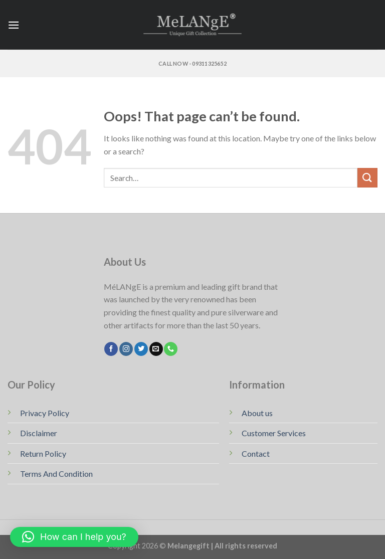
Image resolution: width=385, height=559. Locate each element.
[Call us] (170, 349)
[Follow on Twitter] (141, 349)
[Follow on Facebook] (111, 349)
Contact (256, 453)
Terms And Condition (56, 473)
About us (257, 413)
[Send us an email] (156, 349)
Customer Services (274, 433)
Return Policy (43, 453)
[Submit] (367, 178)
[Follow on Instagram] (126, 349)
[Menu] (14, 25)
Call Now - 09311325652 (192, 63)
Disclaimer (38, 433)
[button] (74, 537)
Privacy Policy (44, 413)
